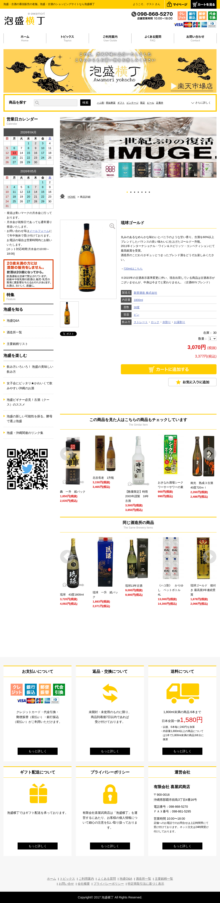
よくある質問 (107, 878)
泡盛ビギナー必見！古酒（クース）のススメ (28, 402)
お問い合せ (66, 883)
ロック (155, 322)
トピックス (67, 878)
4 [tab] (138, 191)
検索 (85, 102)
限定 (142, 102)
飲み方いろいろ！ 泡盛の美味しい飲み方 (30, 369)
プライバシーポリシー (108, 883)
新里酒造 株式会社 (145, 292)
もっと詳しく (37, 751)
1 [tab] (127, 191)
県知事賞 (110, 102)
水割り (166, 322)
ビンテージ (132, 102)
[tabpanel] (138, 147)
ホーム (51, 878)
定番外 (159, 102)
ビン (136, 314)
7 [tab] (149, 191)
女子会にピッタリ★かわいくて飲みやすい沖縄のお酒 (29, 385)
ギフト (121, 102)
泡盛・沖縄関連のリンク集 (25, 433)
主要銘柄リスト (17, 344)
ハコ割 (100, 102)
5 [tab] (142, 191)
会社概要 (84, 883)
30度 (137, 307)
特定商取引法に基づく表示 (146, 883)
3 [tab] (134, 191)
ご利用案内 (86, 878)
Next (210, 454)
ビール (150, 102)
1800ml (138, 300)
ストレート (141, 322)
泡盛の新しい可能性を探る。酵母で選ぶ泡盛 (29, 419)
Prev (67, 454)
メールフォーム (39, 231)
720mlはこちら (133, 268)
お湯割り (179, 322)
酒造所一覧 (14, 332)
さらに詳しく (203, 102)
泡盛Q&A (13, 320)
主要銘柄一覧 (164, 878)
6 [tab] (145, 191)
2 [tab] (131, 191)
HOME (72, 196)
